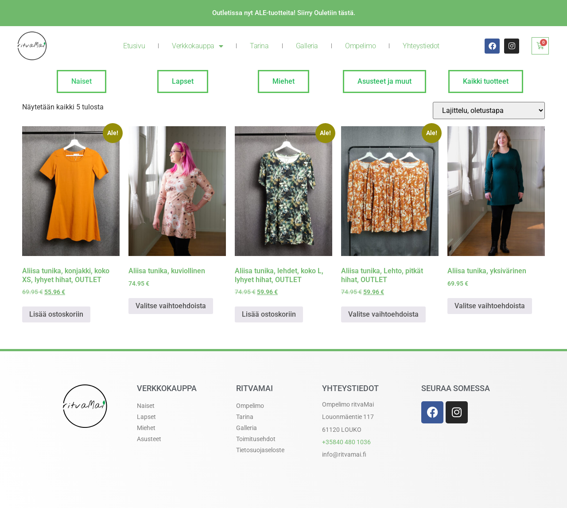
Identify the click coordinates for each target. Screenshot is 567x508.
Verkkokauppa (197, 46)
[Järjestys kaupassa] (489, 110)
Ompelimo (360, 46)
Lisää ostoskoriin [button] (56, 314)
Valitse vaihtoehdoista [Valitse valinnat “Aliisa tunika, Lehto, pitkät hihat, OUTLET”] (383, 314)
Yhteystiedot (421, 46)
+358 (346, 442)
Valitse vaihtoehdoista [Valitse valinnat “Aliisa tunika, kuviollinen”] (171, 306)
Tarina (259, 46)
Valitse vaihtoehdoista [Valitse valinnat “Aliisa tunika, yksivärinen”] (489, 306)
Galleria (307, 46)
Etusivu (134, 46)
